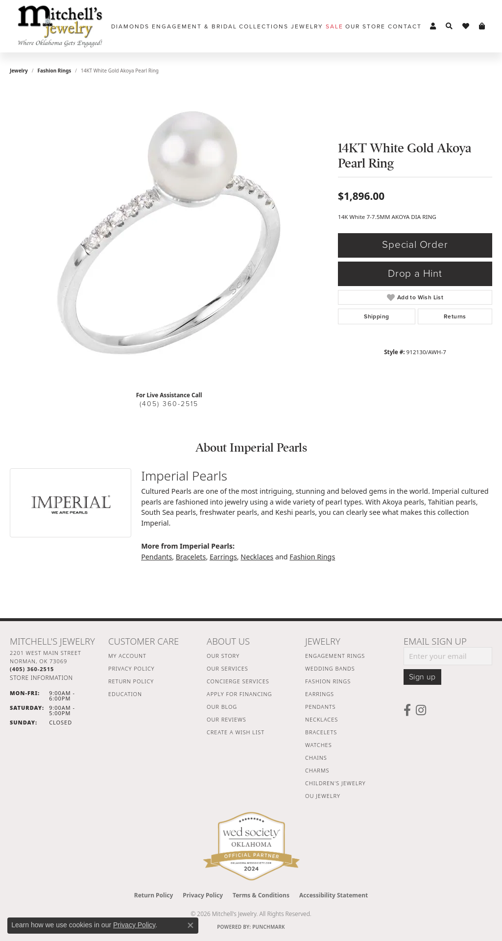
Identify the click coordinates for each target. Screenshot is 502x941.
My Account (127, 655)
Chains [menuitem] (316, 757)
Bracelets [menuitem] (321, 732)
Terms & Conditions (261, 895)
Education (125, 694)
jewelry (19, 70)
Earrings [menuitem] (319, 694)
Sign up (422, 677)
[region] (169, 236)
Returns (455, 316)
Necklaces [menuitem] (321, 719)
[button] (433, 26)
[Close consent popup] (190, 925)
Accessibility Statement (333, 895)
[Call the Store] (32, 669)
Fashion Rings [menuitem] (328, 681)
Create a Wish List (235, 732)
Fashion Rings (55, 70)
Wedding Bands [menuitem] (330, 668)
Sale (334, 26)
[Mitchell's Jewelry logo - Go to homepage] (60, 26)
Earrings (223, 556)
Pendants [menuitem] (320, 706)
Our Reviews (226, 719)
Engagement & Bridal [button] (194, 26)
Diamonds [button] (130, 26)
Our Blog (222, 706)
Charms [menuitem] (317, 770)
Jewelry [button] (307, 26)
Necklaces (256, 556)
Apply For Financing (239, 694)
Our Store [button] (365, 26)
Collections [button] (263, 26)
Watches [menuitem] (318, 744)
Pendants (156, 556)
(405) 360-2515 (169, 404)
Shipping (376, 316)
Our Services (227, 668)
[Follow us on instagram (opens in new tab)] (421, 710)
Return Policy (131, 681)
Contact (405, 26)
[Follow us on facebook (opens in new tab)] (407, 710)
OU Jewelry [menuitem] (322, 795)
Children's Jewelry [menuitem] (335, 783)
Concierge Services (238, 681)
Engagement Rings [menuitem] (335, 655)
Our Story (223, 655)
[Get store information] (41, 678)
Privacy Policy (131, 668)
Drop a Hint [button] (415, 273)
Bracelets (191, 556)
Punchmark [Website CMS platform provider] (268, 926)
